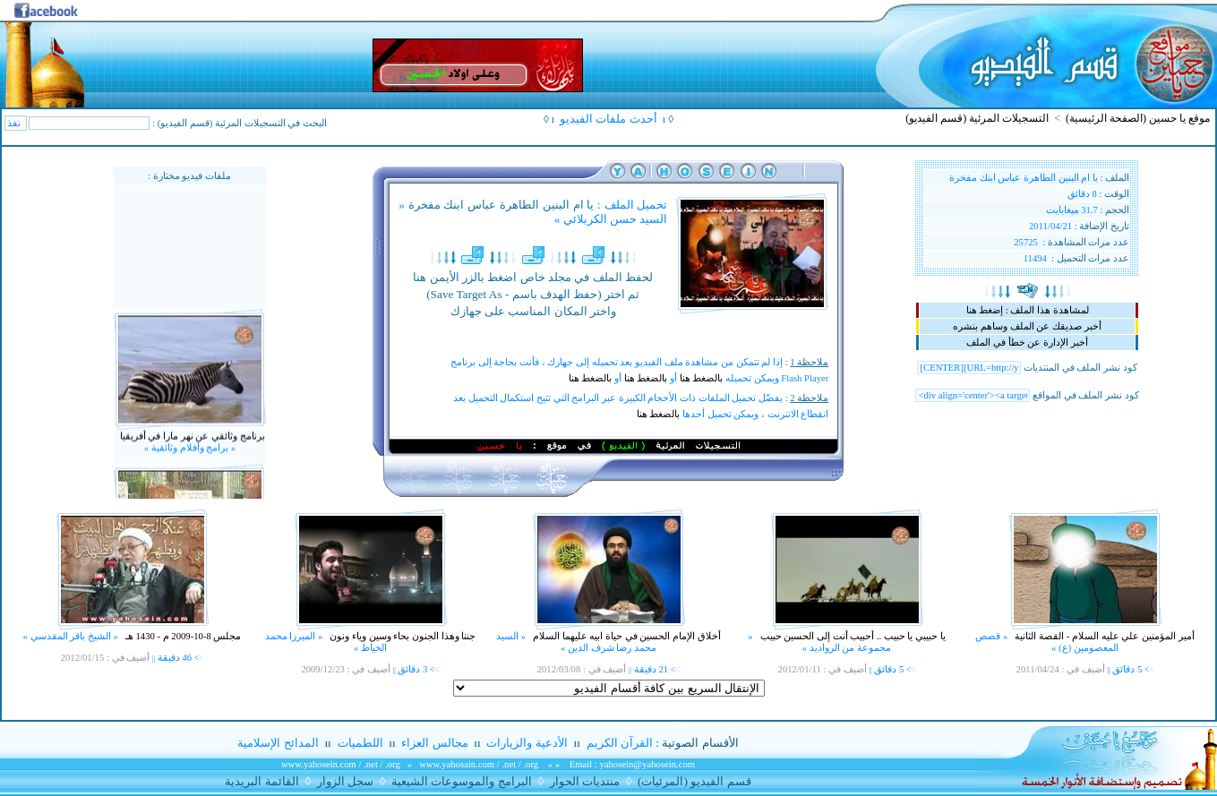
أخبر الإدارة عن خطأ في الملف (1026, 342)
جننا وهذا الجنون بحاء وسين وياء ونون (402, 636)
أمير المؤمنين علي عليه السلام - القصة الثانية (1104, 636)
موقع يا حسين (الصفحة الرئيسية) (1138, 118)
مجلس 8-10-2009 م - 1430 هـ (182, 636)
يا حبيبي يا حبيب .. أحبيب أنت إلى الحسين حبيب (852, 636)
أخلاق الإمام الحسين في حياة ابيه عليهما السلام (626, 636)
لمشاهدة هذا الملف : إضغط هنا (1027, 310)
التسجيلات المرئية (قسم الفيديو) (977, 118)
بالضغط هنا (702, 378)
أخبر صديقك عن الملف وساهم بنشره (1027, 326)
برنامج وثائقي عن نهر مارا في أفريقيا (191, 442)
